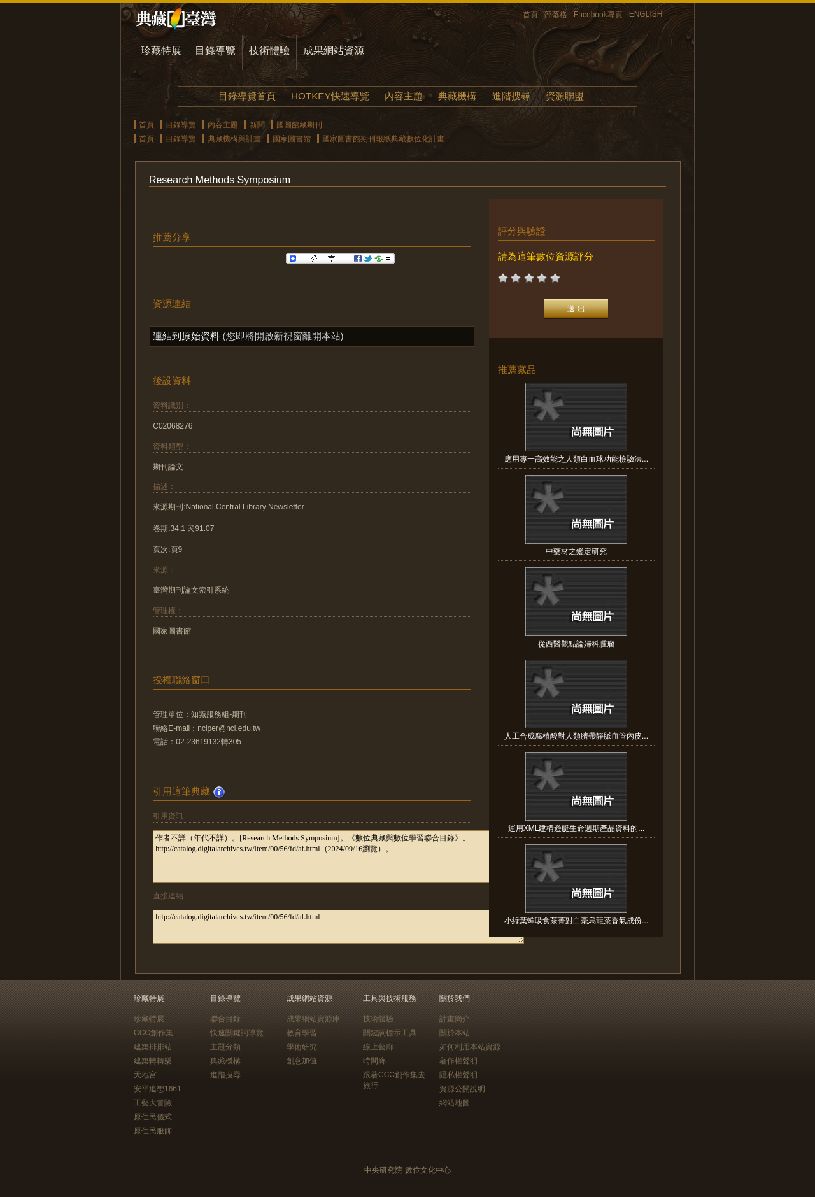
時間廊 (374, 1060)
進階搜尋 (511, 95)
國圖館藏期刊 (299, 124)
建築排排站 (153, 1046)
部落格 (555, 14)
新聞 (257, 124)
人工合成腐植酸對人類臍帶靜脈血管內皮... (576, 736)
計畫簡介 (454, 1018)
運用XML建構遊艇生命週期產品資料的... (576, 828)
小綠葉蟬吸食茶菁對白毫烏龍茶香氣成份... (576, 920)
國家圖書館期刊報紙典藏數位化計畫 (383, 138)
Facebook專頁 (598, 14)
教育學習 (302, 1032)
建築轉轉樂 (153, 1060)
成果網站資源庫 (313, 1018)
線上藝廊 (378, 1046)
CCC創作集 (153, 1032)
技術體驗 (269, 50)
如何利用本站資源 (469, 1046)
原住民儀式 (153, 1116)
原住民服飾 (153, 1130)
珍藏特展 (161, 50)
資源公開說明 (462, 1088)
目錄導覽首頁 (247, 95)
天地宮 (145, 1074)
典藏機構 (457, 95)
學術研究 (302, 1046)
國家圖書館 (292, 138)
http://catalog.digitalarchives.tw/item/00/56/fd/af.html (338, 927)
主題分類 (225, 1046)
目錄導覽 (215, 50)
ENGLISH (646, 14)
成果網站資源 (333, 50)
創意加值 (302, 1060)
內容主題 (404, 95)
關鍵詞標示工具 (389, 1032)
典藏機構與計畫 (234, 138)
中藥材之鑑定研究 (576, 551)
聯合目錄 (225, 1018)
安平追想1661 (157, 1088)
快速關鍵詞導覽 (237, 1032)
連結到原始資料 (186, 335)
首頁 (530, 14)
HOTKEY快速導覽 (330, 95)
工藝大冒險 (153, 1102)
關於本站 (454, 1032)
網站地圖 (454, 1102)
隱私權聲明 (458, 1074)
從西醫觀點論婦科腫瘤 (576, 643)
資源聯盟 (565, 95)
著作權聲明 (458, 1060)
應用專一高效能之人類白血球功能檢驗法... (576, 459)
